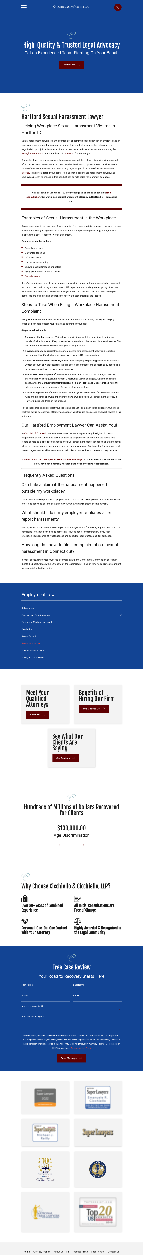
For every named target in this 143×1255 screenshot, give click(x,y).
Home (27, 1251)
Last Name (78, 985)
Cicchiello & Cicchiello (35, 433)
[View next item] (84, 845)
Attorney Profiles (42, 1251)
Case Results (98, 1251)
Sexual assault (32, 276)
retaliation (69, 153)
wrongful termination (32, 153)
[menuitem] (71, 608)
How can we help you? (32, 1016)
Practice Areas (80, 1251)
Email (76, 995)
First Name (27, 985)
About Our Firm (62, 1251)
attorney (25, 172)
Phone (24, 995)
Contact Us (113, 1251)
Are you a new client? (32, 1006)
